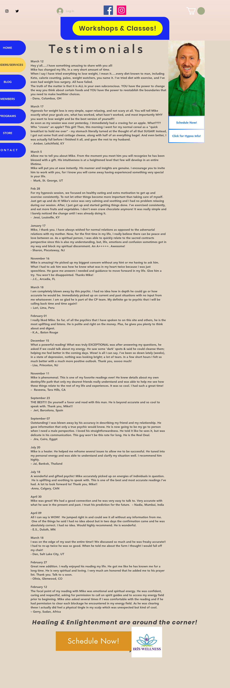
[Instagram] (121, 10)
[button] (195, 11)
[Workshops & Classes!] (117, 28)
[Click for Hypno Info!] (186, 136)
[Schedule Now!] (186, 122)
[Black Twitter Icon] (17, 11)
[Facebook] (108, 10)
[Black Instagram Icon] (7, 11)
